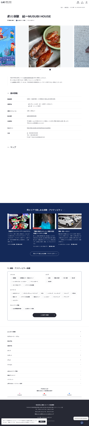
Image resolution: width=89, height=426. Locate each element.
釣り (43, 293)
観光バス (15, 296)
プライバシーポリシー (21, 422)
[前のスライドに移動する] (10, 46)
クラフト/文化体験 (29, 285)
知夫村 (49, 281)
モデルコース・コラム (44, 336)
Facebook (69, 394)
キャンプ (66, 293)
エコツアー (15, 300)
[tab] (39, 69)
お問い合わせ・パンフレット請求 (14, 383)
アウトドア (66, 296)
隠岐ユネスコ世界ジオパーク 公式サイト (30, 414)
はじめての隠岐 (44, 331)
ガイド (9, 350)
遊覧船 (14, 278)
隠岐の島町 (57, 278)
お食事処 (14, 82)
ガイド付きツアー (17, 285)
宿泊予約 (9, 341)
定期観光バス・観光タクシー (27, 278)
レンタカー (46, 296)
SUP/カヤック (16, 293)
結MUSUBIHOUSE (28, 77)
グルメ (44, 360)
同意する (42, 421)
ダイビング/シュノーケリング (30, 293)
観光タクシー (37, 296)
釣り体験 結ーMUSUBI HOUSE (78, 7)
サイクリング (56, 296)
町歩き (74, 293)
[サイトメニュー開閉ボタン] (86, 2)
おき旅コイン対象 (29, 308)
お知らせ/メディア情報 (12, 371)
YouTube (44, 394)
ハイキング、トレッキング (54, 293)
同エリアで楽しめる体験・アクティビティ (44, 253)
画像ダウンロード (11, 375)
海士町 (73, 278)
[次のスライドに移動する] (78, 46)
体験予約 (67, 7)
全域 (49, 278)
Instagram (19, 394)
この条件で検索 (44, 315)
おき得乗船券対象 (17, 308)
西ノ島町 (66, 278)
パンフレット (10, 379)
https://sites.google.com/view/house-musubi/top (38, 128)
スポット (44, 355)
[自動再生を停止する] (50, 69)
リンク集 (39, 417)
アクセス (9, 364)
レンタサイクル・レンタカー (19, 281)
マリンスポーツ (34, 281)
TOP (62, 7)
